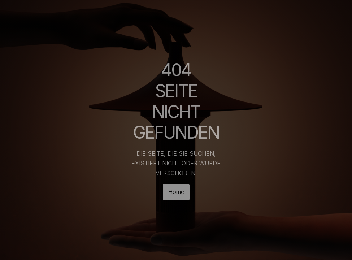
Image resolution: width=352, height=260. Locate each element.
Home (176, 191)
